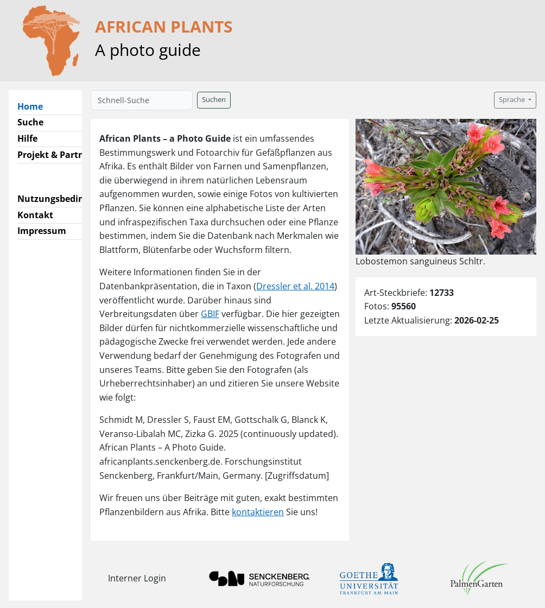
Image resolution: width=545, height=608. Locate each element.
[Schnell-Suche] (142, 100)
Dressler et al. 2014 (295, 286)
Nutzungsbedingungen (67, 199)
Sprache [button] (513, 99)
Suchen (214, 99)
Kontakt (35, 215)
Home (34, 105)
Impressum (41, 231)
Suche (30, 122)
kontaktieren (258, 512)
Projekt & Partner (55, 155)
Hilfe (27, 138)
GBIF (210, 314)
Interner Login (137, 578)
